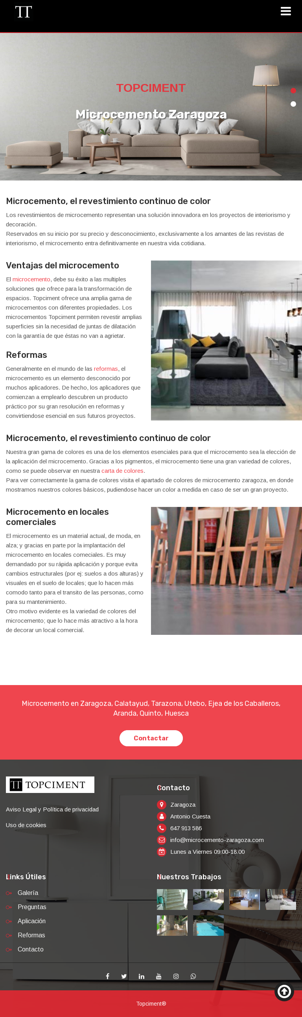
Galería (28, 892)
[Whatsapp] (193, 976)
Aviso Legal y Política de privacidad (52, 809)
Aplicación (32, 921)
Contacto (31, 949)
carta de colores (122, 470)
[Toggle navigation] (288, 12)
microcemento (31, 279)
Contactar (151, 738)
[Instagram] (176, 976)
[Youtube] (159, 976)
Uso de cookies (26, 825)
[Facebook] (107, 976)
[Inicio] (23, 11)
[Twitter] (124, 976)
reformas (106, 368)
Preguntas (32, 907)
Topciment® (151, 1004)
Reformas (31, 935)
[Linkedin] (141, 976)
